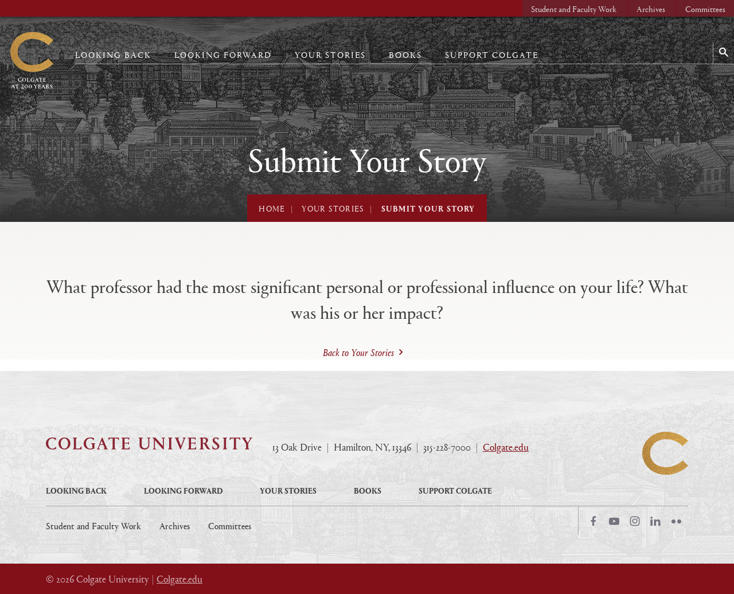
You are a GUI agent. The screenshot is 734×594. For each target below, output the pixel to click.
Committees (705, 9)
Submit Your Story (428, 208)
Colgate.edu (506, 447)
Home (272, 208)
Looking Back (113, 55)
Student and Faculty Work (573, 9)
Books (405, 55)
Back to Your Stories (358, 352)
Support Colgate (491, 55)
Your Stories (330, 55)
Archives (651, 9)
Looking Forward (223, 55)
